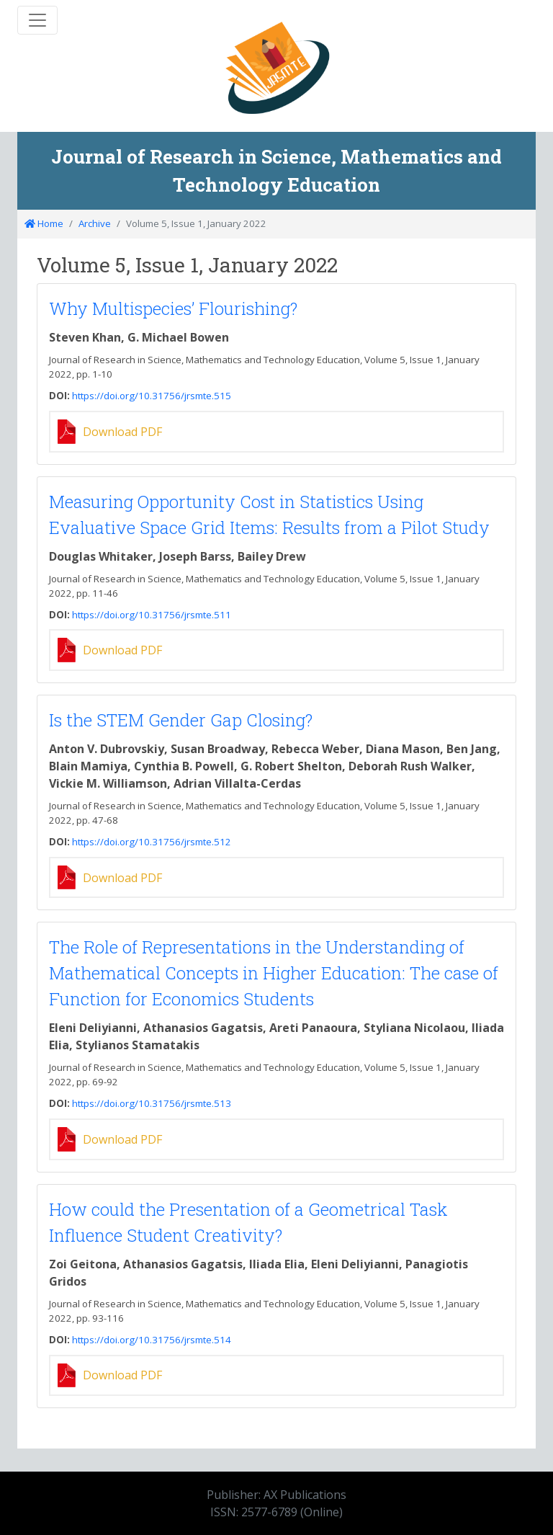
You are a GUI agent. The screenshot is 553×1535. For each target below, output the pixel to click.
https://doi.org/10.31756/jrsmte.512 (151, 841)
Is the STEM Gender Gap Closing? (181, 719)
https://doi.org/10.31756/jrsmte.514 (151, 1339)
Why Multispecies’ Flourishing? (173, 308)
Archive (94, 223)
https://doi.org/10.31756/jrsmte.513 (151, 1103)
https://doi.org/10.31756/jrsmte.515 (151, 395)
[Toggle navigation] (37, 20)
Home (43, 223)
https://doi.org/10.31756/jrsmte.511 (151, 614)
